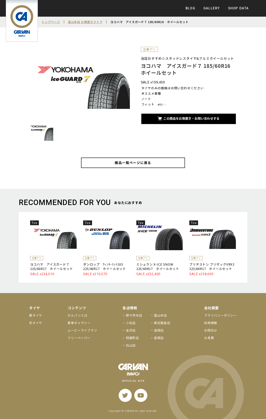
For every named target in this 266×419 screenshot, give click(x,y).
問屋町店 (132, 338)
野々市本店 (134, 315)
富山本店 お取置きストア (85, 22)
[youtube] (140, 395)
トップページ (51, 22)
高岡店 (159, 330)
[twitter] (125, 395)
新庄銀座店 (162, 323)
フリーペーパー (79, 338)
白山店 (131, 345)
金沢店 (131, 330)
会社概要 (211, 307)
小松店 (131, 323)
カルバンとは (77, 315)
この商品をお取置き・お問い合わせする (188, 118)
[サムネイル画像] (41, 131)
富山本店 (160, 315)
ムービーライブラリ (82, 330)
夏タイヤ (35, 315)
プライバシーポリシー (220, 315)
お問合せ (210, 330)
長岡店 (159, 338)
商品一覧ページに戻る (133, 162)
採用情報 (210, 323)
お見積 (209, 338)
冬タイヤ (35, 323)
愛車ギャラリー (79, 323)
